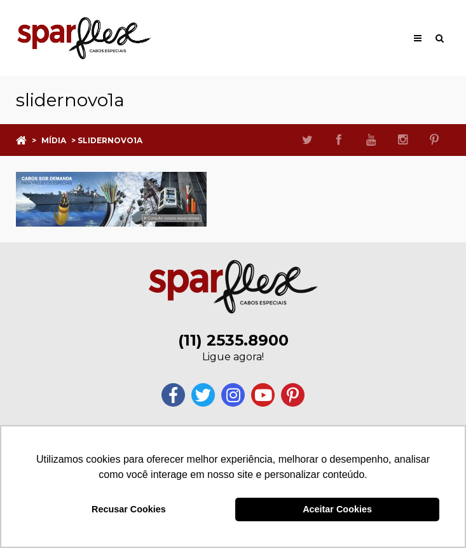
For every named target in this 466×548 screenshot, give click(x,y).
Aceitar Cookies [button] (337, 509)
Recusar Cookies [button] (129, 509)
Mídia (53, 140)
